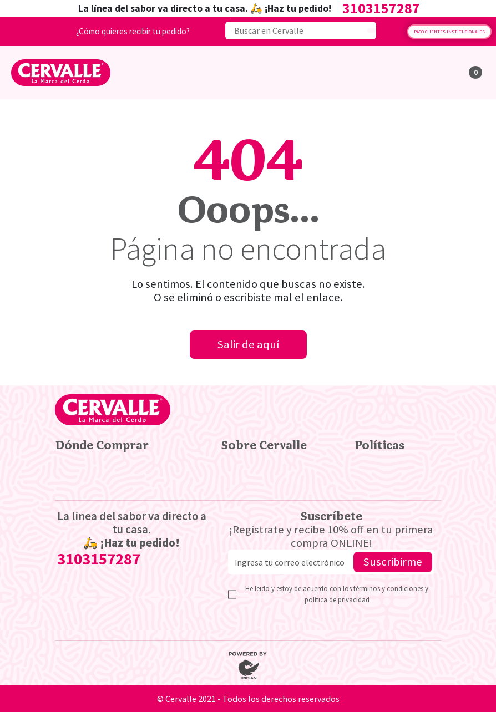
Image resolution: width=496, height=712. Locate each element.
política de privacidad (337, 599)
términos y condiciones (389, 588)
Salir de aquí (248, 344)
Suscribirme (392, 562)
